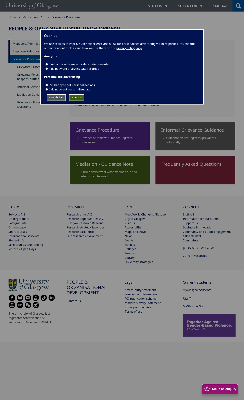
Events (129, 240)
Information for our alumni (201, 219)
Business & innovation (198, 227)
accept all (77, 97)
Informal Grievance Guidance (37, 87)
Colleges (130, 249)
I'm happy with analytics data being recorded (79, 64)
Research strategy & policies (86, 227)
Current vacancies (195, 256)
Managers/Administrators (30, 44)
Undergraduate (18, 219)
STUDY (14, 206)
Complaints (190, 240)
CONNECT (191, 206)
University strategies (139, 262)
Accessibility (133, 227)
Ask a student (192, 236)
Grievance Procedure (27, 59)
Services (130, 253)
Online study (17, 227)
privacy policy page (129, 48)
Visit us (130, 223)
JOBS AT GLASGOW (198, 247)
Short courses (17, 232)
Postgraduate (17, 223)
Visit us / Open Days (22, 249)
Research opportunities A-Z (85, 219)
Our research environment (85, 236)
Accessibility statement (140, 290)
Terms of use (133, 312)
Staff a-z (220, 6)
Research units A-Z (79, 214)
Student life (16, 240)
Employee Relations (26, 51)
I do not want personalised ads (70, 89)
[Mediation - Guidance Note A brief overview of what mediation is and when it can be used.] (110, 171)
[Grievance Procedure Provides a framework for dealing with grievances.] (110, 137)
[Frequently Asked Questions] (195, 165)
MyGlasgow (30, 17)
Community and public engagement (207, 232)
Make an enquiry (220, 389)
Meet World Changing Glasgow (145, 214)
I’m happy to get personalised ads (72, 85)
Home (13, 17)
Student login (190, 6)
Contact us (74, 301)
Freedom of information (141, 294)
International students (23, 236)
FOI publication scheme (141, 299)
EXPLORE (132, 206)
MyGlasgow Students (197, 290)
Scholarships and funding (25, 245)
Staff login (157, 6)
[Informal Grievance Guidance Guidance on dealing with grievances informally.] (195, 137)
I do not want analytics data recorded (74, 69)
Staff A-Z (189, 214)
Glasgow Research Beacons (85, 223)
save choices (56, 97)
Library (130, 258)
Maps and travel (136, 232)
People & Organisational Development (70, 17)
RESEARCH (75, 206)
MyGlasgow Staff (194, 306)
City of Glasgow (135, 219)
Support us (190, 223)
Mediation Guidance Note (34, 95)
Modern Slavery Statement (143, 303)
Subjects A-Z (16, 214)
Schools (130, 245)
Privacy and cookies (138, 307)
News (128, 236)
